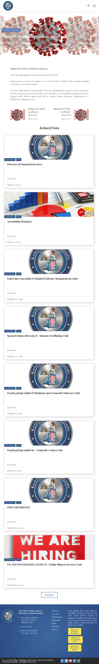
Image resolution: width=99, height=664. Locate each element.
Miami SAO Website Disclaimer (74, 631)
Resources (55, 626)
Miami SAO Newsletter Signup (74, 648)
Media (54, 623)
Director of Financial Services (24, 164)
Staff (18, 159)
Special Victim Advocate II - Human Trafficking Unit (37, 335)
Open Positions (10, 159)
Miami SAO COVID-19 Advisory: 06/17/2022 (37, 112)
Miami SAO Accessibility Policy (75, 639)
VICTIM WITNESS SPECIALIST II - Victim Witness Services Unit (44, 564)
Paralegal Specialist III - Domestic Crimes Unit (34, 450)
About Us (55, 611)
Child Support (57, 617)
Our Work (55, 614)
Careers (54, 629)
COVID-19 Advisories (11, 30)
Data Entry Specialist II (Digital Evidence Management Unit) (42, 278)
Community (56, 620)
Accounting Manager (19, 221)
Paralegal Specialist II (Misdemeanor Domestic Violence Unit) (43, 393)
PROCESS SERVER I (18, 507)
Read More (11, 179)
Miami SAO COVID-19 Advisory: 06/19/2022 (62, 112)
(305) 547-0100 (26, 626)
